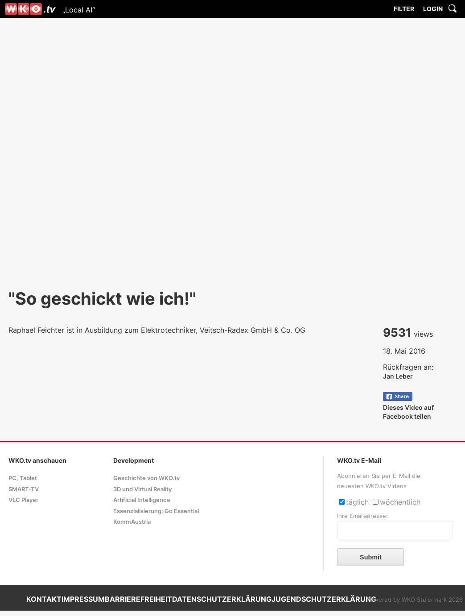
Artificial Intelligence (141, 500)
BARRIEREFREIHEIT (138, 599)
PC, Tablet (22, 478)
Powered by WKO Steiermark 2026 (414, 599)
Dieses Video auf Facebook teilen (408, 407)
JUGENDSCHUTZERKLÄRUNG (324, 599)
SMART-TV (23, 489)
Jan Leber (398, 376)
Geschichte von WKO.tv (146, 478)
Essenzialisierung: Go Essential (156, 511)
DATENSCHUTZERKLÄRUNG (222, 599)
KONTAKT (44, 599)
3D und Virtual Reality (142, 489)
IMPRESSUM (83, 599)
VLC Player (23, 500)
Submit (371, 557)
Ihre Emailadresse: (362, 516)
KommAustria (132, 521)
